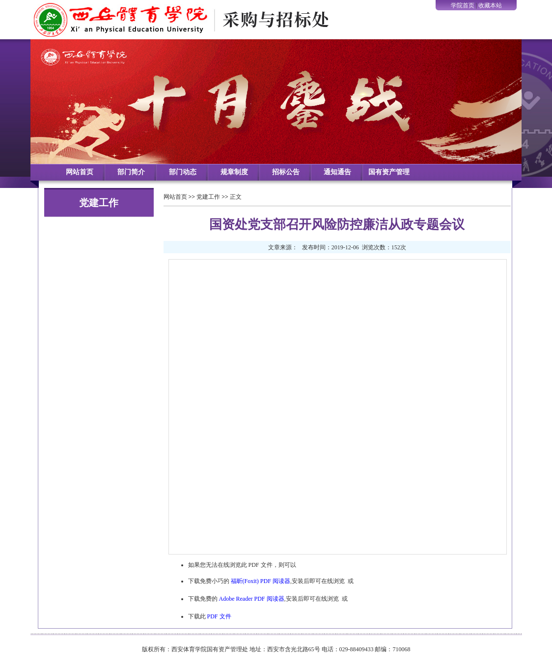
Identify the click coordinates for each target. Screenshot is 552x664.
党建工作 (208, 196)
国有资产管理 (389, 172)
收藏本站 (490, 5)
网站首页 (79, 172)
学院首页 (462, 5)
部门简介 (131, 172)
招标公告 (286, 172)
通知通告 (337, 172)
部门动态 (182, 172)
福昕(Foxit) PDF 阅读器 (260, 581)
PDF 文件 (219, 616)
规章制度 (234, 172)
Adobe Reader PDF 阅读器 (251, 598)
